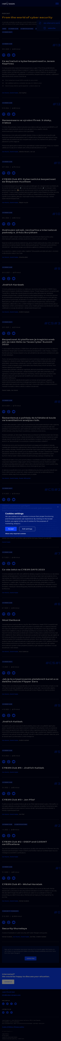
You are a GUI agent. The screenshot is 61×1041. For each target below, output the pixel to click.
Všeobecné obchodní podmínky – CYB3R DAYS (13, 1038)
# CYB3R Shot (7, 32)
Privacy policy (19, 1027)
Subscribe (30, 958)
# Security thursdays (10, 911)
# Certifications (27, 28)
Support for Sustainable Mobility (9, 1037)
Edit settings (27, 529)
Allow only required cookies (15, 533)
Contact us (8, 982)
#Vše (4, 28)
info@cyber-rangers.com (11, 995)
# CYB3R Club (13, 28)
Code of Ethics (7, 1027)
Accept (11, 529)
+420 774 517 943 (8, 992)
